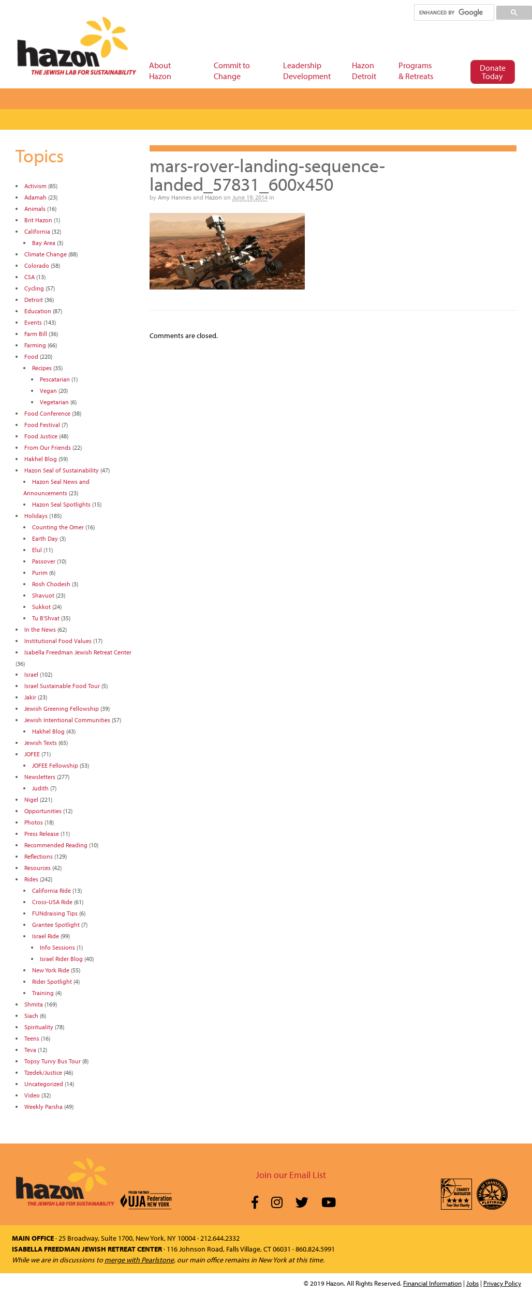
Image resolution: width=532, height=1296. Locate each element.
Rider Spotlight (52, 981)
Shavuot (43, 595)
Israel (31, 674)
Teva (30, 1050)
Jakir (30, 697)
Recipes (42, 368)
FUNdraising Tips (55, 913)
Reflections (38, 856)
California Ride (51, 890)
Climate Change (45, 254)
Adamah (35, 197)
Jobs (472, 1283)
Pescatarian (55, 379)
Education (37, 311)
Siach (31, 1015)
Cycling (34, 288)
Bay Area (43, 243)
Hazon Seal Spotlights (61, 504)
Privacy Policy (502, 1283)
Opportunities (43, 811)
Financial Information (432, 1283)
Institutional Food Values (58, 641)
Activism (35, 186)
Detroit (33, 299)
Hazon (213, 197)
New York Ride (50, 970)
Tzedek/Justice (43, 1072)
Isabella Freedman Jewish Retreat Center (77, 652)
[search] (453, 12)
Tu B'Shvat (46, 618)
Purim (40, 572)
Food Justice (40, 436)
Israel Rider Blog (61, 959)
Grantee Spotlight (56, 924)
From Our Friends (47, 447)
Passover (43, 561)
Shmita (33, 1004)
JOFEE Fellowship (55, 765)
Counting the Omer (58, 527)
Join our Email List (291, 1175)
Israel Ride (45, 936)
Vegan (48, 390)
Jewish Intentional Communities (67, 720)
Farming (35, 345)
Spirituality (38, 1027)
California (37, 231)
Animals (35, 208)
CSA (29, 277)
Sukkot (41, 607)
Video (32, 1095)
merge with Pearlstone (139, 1259)
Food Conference (47, 413)
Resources (37, 868)
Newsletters (39, 777)
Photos (33, 822)
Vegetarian (54, 402)
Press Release (41, 833)
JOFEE (32, 754)
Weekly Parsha (43, 1106)
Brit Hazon (38, 220)
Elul (37, 550)
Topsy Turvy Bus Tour (52, 1061)
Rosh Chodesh (51, 584)
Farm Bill (35, 334)
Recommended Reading (55, 845)
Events (33, 322)
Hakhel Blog (40, 459)
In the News (40, 629)
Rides (31, 879)
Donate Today (493, 72)
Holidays (36, 516)
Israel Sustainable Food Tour (62, 686)
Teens (31, 1038)
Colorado (36, 265)
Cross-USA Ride (52, 902)
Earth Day (45, 538)
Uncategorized (43, 1084)
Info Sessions (57, 947)
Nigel (31, 799)
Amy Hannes (174, 197)
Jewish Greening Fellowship (61, 708)
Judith (40, 788)
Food (31, 356)
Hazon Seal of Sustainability (61, 470)
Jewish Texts (40, 742)
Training (43, 993)
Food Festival (42, 425)
